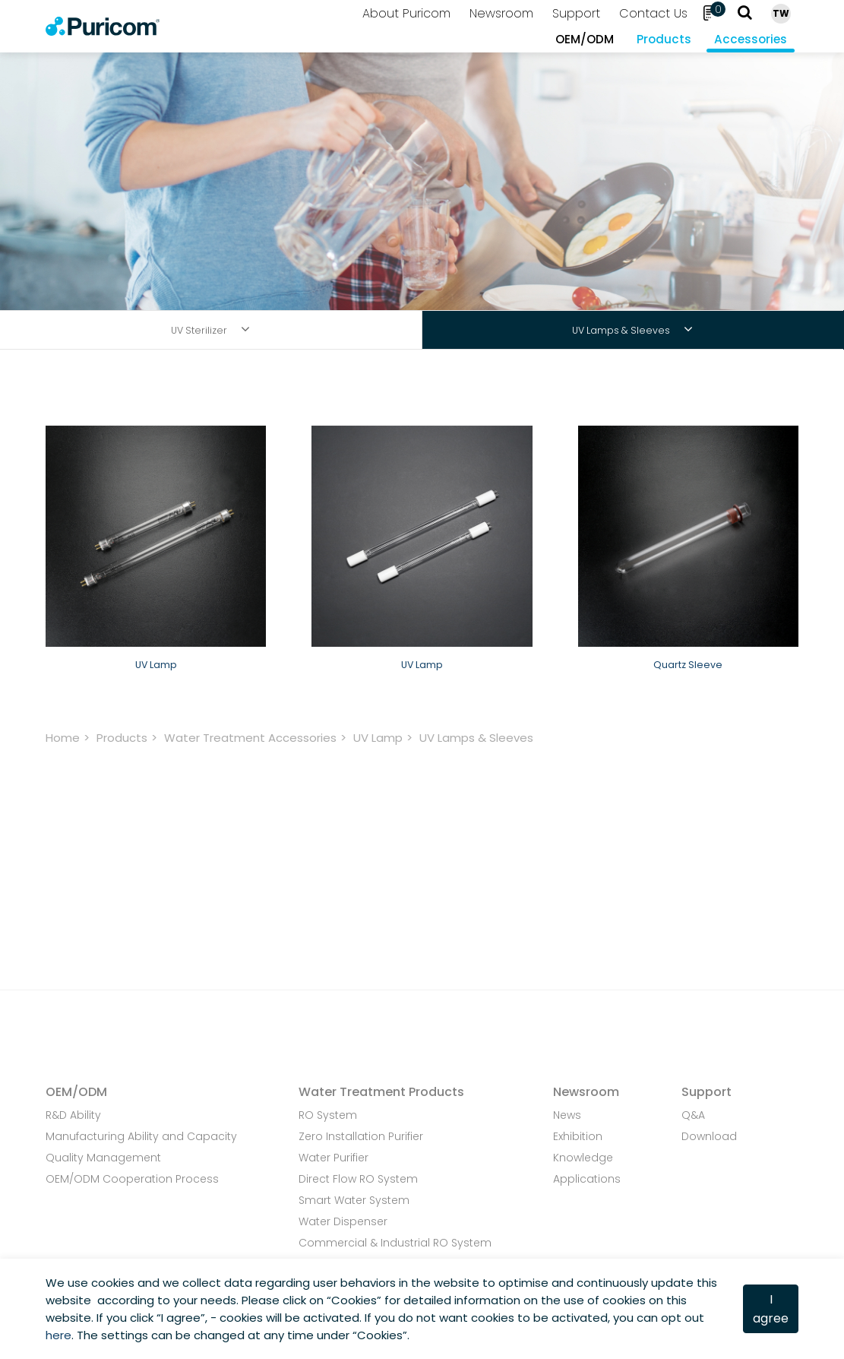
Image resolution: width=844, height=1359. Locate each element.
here (58, 1335)
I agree (771, 1309)
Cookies (354, 1300)
